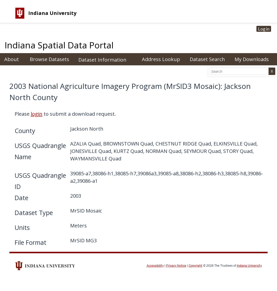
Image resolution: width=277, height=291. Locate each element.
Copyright (195, 266)
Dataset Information (102, 59)
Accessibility (155, 266)
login (36, 113)
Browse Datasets (49, 59)
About (11, 59)
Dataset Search (207, 59)
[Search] (239, 71)
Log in (264, 29)
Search (272, 71)
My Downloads (252, 59)
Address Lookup (161, 59)
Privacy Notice (176, 266)
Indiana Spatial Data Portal (59, 45)
